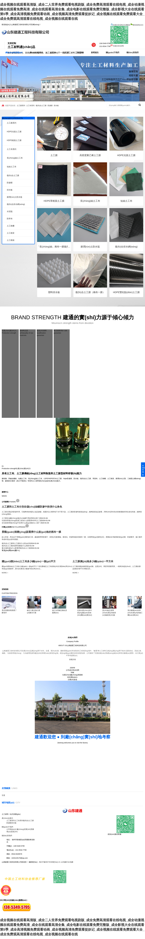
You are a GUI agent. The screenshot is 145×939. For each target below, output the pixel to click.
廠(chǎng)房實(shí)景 (24, 829)
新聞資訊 (95, 53)
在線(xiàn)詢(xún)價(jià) (120, 25)
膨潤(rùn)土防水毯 (14, 197)
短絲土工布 (11, 167)
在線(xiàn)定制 (117, 46)
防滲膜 (50, 105)
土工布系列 (30, 105)
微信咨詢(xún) (126, 34)
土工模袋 (10, 240)
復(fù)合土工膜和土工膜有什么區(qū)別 (16, 543)
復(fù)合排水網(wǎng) (16, 204)
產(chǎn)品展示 (36, 53)
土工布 (53, 53)
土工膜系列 (21, 105)
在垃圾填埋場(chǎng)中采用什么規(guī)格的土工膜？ (21, 523)
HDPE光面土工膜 (14, 132)
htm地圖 (70, 862)
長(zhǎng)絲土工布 (15, 158)
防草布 (9, 219)
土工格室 (10, 233)
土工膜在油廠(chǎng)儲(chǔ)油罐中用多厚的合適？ (20, 518)
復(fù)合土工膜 (41, 105)
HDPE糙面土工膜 (14, 140)
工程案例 (80, 53)
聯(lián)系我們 (132, 53)
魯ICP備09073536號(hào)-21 (49, 862)
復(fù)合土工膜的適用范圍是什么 (14, 546)
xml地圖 (64, 862)
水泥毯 (9, 211)
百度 (3, 795)
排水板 (56, 105)
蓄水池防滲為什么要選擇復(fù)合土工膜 (16, 548)
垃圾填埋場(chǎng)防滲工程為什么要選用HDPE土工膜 (22, 520)
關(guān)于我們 (112, 53)
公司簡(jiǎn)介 (11, 829)
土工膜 (66, 53)
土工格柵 (10, 226)
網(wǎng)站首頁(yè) (13, 53)
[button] (70, 99)
